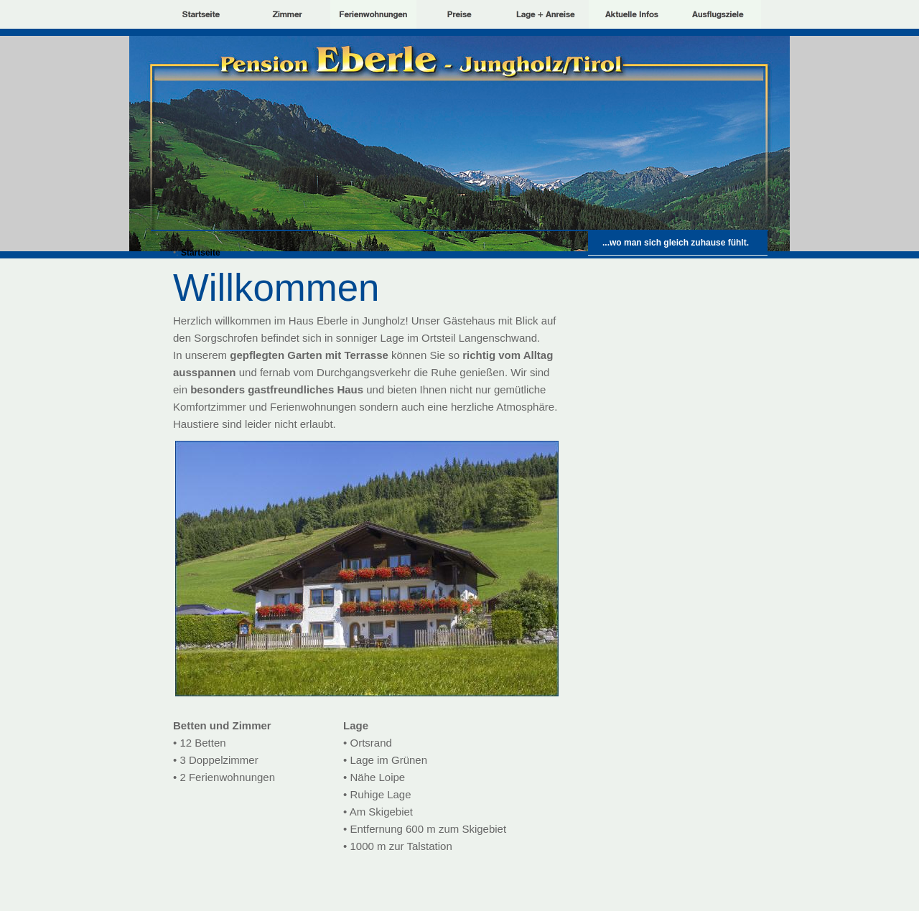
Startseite (200, 253)
